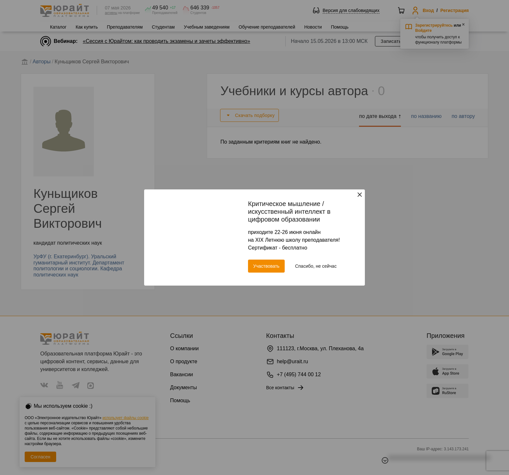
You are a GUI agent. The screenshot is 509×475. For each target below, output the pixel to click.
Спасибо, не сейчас (316, 266)
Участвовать (266, 266)
